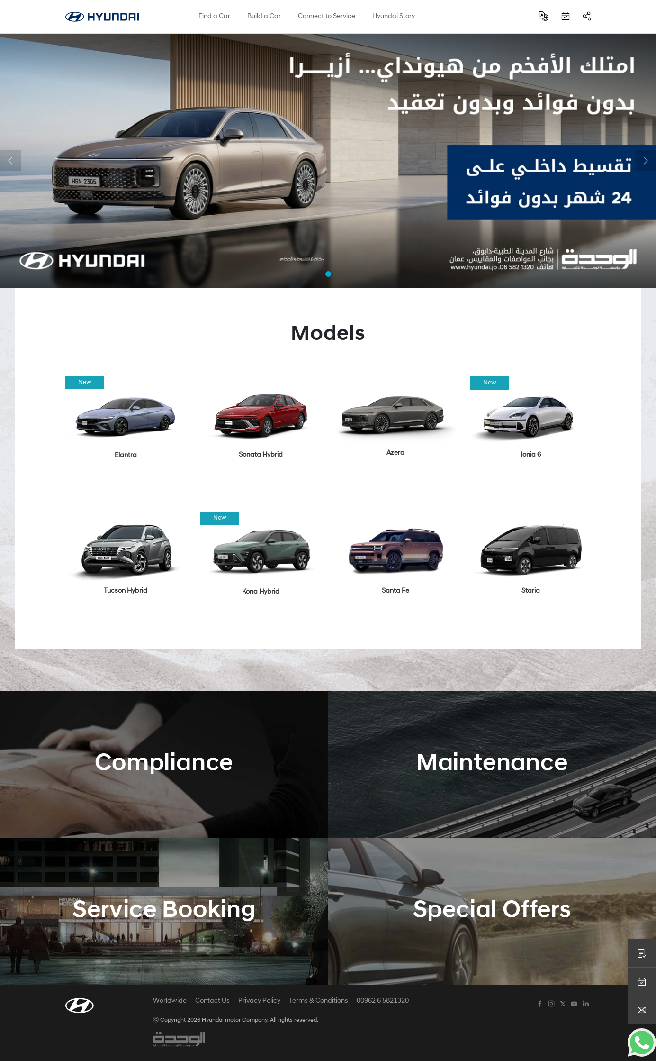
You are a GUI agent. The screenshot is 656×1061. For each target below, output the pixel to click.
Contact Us (212, 1001)
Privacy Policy (259, 1001)
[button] (10, 161)
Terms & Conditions (318, 1001)
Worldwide (170, 1001)
